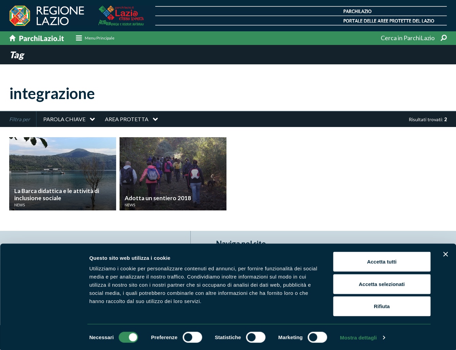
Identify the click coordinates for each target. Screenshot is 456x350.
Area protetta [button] (126, 119)
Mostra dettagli (358, 336)
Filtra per (19, 119)
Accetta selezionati (382, 283)
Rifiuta (382, 305)
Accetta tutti (382, 261)
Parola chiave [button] (64, 119)
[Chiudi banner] (445, 253)
